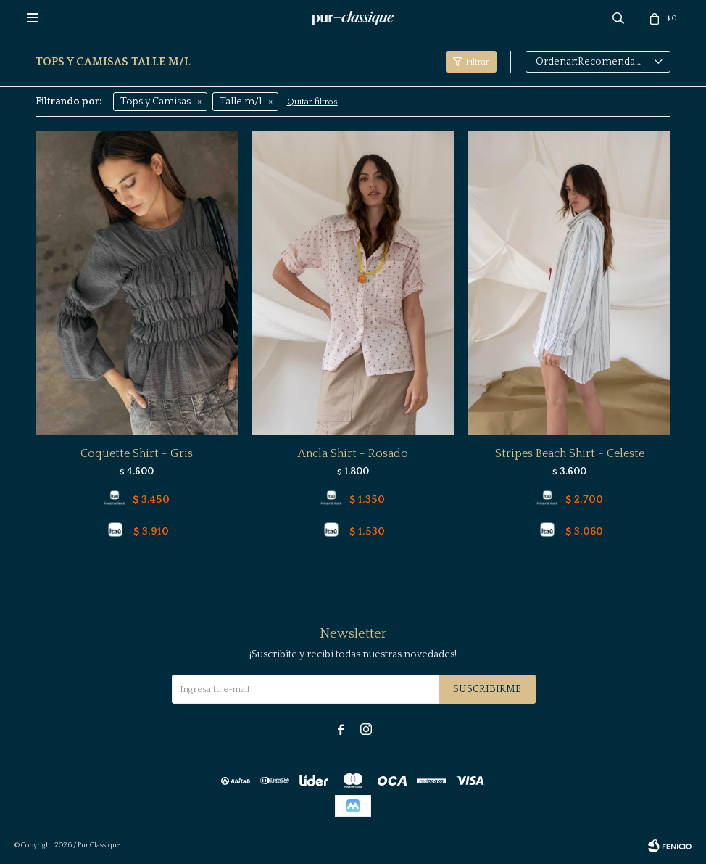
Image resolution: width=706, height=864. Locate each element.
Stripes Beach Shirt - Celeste (569, 453)
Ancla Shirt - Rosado (353, 453)
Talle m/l (241, 101)
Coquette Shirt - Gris (136, 453)
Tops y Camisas (155, 101)
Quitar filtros (312, 102)
